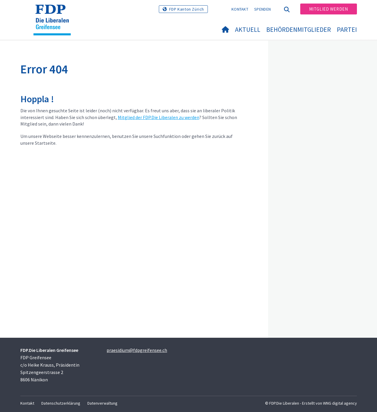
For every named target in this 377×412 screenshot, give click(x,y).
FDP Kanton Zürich (186, 9)
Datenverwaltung (102, 403)
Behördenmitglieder (298, 29)
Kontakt (239, 9)
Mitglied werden (328, 9)
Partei (347, 29)
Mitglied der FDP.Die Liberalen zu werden (158, 117)
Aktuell (247, 29)
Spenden (262, 9)
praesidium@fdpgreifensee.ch (137, 350)
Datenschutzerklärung (60, 403)
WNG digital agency (340, 403)
